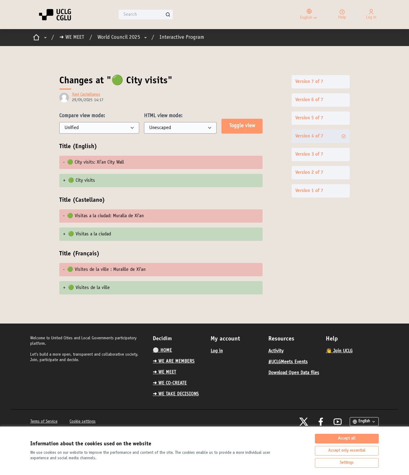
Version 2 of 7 (309, 172)
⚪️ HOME (162, 350)
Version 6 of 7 (309, 100)
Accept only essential (346, 451)
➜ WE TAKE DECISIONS (176, 394)
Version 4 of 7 (320, 136)
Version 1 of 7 (309, 190)
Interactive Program (181, 37)
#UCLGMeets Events (288, 362)
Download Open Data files (293, 372)
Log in (217, 351)
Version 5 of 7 (309, 118)
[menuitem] (179, 350)
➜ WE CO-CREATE (170, 383)
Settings (347, 463)
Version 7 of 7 (309, 81)
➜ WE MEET (71, 37)
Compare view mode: (82, 116)
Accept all (346, 439)
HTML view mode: (163, 116)
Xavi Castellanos (86, 95)
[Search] (146, 14)
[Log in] (371, 15)
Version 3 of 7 (309, 154)
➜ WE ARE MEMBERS (174, 361)
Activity (275, 351)
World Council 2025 (118, 37)
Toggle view (242, 126)
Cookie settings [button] (83, 422)
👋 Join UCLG (339, 351)
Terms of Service (43, 422)
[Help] (342, 15)
